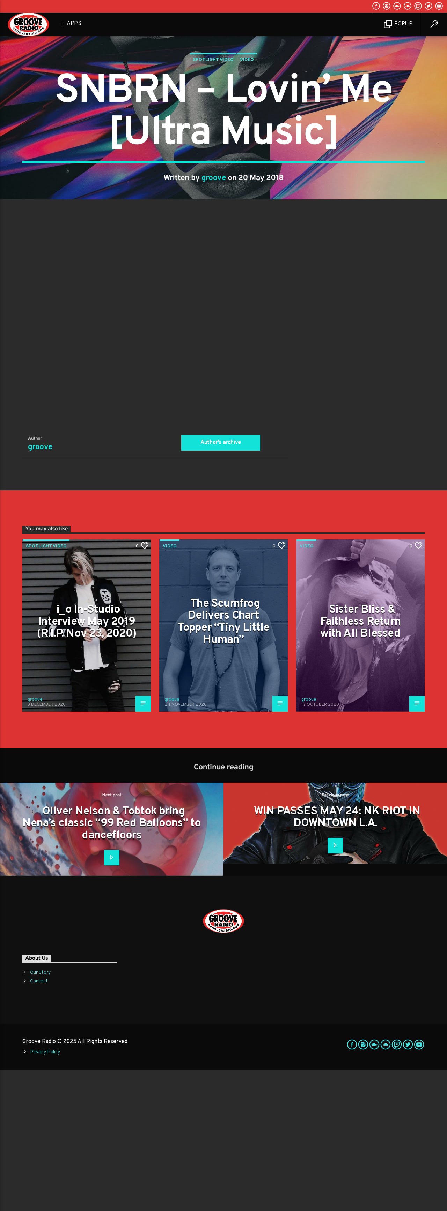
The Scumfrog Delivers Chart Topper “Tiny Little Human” (224, 763)
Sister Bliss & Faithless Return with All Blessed (360, 763)
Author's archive (220, 583)
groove (213, 249)
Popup (398, 24)
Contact (39, 1122)
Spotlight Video (213, 130)
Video (247, 130)
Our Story (40, 1113)
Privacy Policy (45, 1193)
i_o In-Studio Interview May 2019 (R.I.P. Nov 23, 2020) (86, 763)
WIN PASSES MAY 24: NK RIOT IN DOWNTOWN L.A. (337, 958)
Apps (74, 24)
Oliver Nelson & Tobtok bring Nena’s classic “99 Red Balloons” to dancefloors (111, 964)
